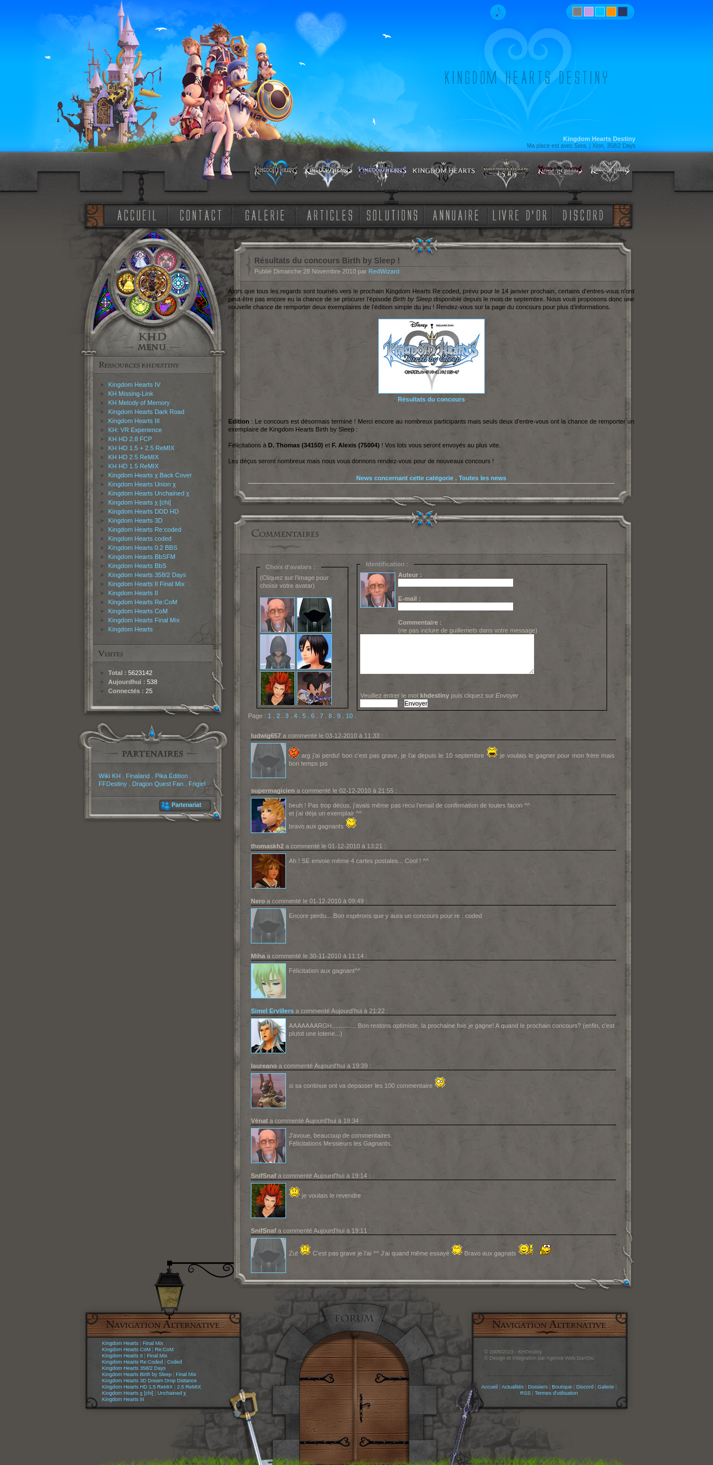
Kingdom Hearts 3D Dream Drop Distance (149, 1380)
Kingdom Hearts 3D (135, 520)
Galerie (605, 1387)
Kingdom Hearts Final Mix (144, 620)
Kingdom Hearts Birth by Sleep (137, 1374)
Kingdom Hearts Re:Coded (132, 1362)
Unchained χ (171, 1393)
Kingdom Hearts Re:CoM (142, 602)
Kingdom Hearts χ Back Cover (150, 475)
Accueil (489, 1387)
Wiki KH (110, 775)
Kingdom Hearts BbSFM (142, 556)
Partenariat (186, 805)
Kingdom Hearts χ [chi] (139, 502)
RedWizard (384, 271)
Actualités (513, 1387)
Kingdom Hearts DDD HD (143, 511)
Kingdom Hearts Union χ (142, 484)
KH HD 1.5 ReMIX (133, 466)
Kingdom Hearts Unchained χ (148, 493)
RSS (525, 1393)
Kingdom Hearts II (133, 593)
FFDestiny (113, 783)
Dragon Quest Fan (157, 783)
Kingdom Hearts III (134, 420)
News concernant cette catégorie (405, 478)
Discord (585, 1387)
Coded (174, 1362)
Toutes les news (482, 478)
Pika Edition (171, 775)
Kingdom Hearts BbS (137, 565)
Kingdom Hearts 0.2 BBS (142, 547)
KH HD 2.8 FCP (130, 438)
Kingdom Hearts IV (134, 384)
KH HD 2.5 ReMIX (133, 457)
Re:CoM (164, 1349)
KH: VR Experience (135, 429)
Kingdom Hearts (130, 629)
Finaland (138, 775)
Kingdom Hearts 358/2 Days (147, 574)
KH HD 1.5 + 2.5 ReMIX (141, 448)
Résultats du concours (431, 399)
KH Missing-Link (130, 393)
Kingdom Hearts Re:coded (144, 529)
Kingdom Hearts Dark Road (146, 411)
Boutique (562, 1387)
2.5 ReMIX (189, 1387)
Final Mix (153, 1343)
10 (349, 715)
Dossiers (538, 1387)
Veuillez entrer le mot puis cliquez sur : (441, 695)
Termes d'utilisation (556, 1393)
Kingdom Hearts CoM (138, 611)
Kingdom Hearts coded (140, 538)
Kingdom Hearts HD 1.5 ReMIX (137, 1387)
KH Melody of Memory (139, 402)
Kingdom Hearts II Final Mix (146, 583)
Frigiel (197, 783)
